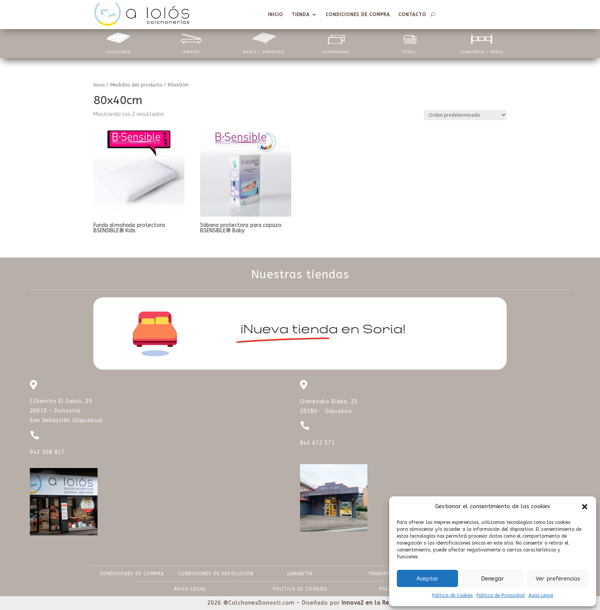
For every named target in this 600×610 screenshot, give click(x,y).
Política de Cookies (452, 595)
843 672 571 (317, 443)
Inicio (99, 85)
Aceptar (427, 578)
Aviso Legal (540, 595)
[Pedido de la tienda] (465, 115)
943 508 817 (47, 452)
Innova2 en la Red (367, 603)
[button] (585, 507)
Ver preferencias (558, 578)
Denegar (492, 578)
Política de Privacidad (500, 595)
